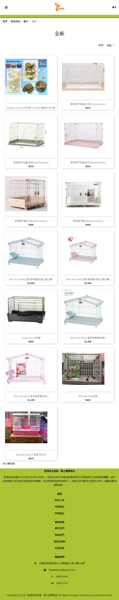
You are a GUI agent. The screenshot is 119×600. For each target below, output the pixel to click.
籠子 (26, 21)
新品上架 (59, 500)
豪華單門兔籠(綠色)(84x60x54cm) (31, 162)
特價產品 (59, 506)
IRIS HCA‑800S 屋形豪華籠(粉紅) (31, 396)
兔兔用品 (15, 21)
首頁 (5, 21)
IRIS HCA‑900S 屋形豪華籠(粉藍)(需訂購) (31, 279)
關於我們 (59, 528)
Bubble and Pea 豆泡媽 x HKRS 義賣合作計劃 (31, 108)
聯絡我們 (59, 535)
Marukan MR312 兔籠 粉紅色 (31, 454)
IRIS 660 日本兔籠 (88, 396)
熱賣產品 (59, 513)
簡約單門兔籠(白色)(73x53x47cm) (87, 104)
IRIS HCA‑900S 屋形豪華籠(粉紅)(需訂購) (88, 279)
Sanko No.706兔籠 (31, 338)
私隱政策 (59, 548)
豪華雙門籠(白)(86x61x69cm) (88, 221)
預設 (109, 45)
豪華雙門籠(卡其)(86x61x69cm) (31, 221)
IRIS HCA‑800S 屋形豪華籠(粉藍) (88, 338)
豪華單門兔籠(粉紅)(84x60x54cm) (87, 162)
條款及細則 (60, 541)
